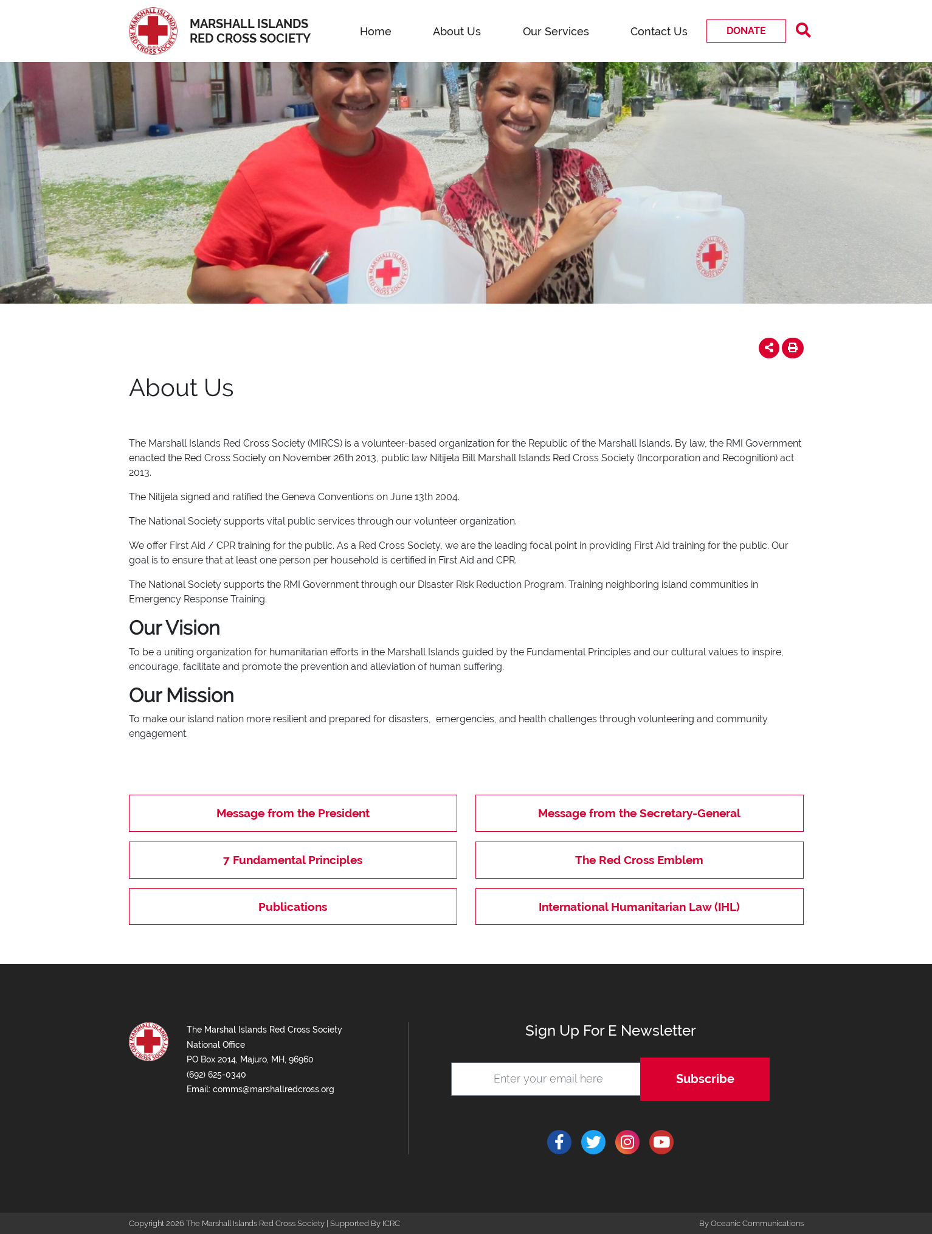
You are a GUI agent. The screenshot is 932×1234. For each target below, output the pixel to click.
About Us (457, 31)
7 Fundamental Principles (292, 859)
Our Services (556, 31)
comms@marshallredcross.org (273, 1089)
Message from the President (293, 813)
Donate (746, 31)
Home (376, 31)
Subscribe (705, 1079)
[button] (769, 348)
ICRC (391, 1223)
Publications (292, 906)
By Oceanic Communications (751, 1223)
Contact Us (659, 31)
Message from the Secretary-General (639, 813)
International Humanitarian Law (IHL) (639, 906)
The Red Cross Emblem (639, 859)
